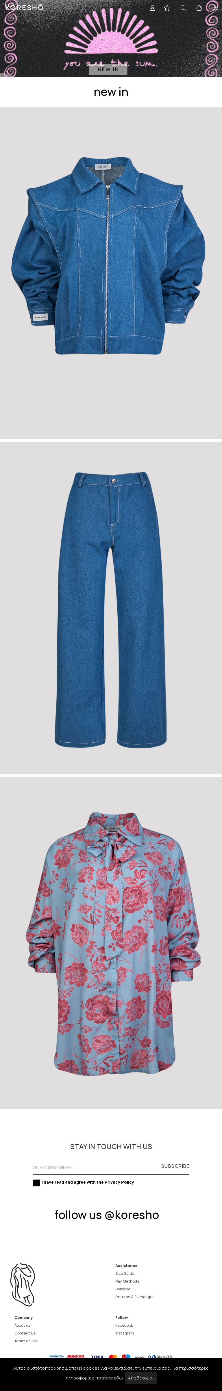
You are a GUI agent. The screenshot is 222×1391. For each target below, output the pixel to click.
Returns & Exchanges (134, 1296)
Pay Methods (127, 1281)
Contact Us (25, 1333)
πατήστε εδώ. (109, 1378)
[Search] (185, 8)
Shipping (122, 1289)
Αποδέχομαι (141, 1378)
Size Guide (124, 1273)
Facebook (124, 1325)
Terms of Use (26, 1341)
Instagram (124, 1333)
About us (22, 1325)
